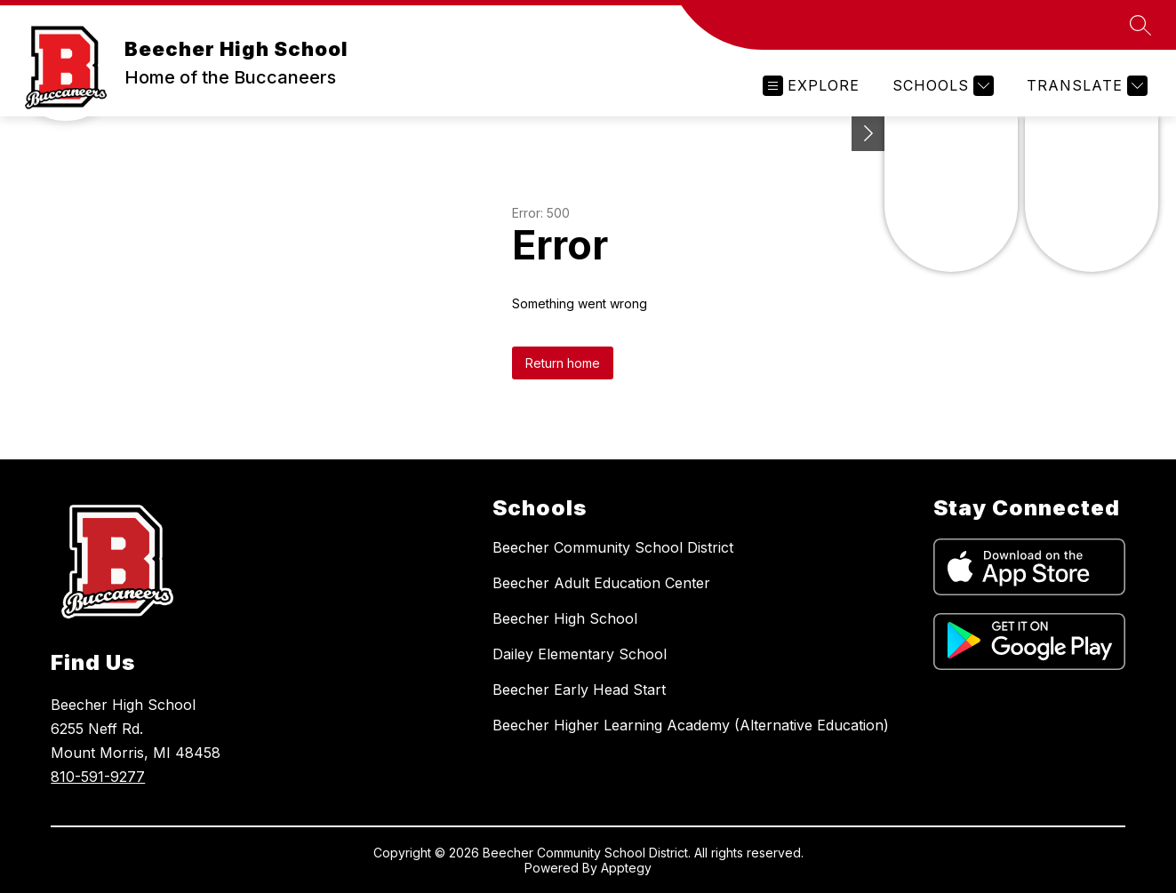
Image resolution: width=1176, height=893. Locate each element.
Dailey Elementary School (579, 654)
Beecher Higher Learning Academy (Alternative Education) (690, 725)
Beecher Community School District (612, 547)
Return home (562, 363)
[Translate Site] (1085, 86)
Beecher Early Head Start (579, 689)
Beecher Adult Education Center (601, 583)
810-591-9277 (98, 776)
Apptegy (626, 867)
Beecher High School (564, 618)
